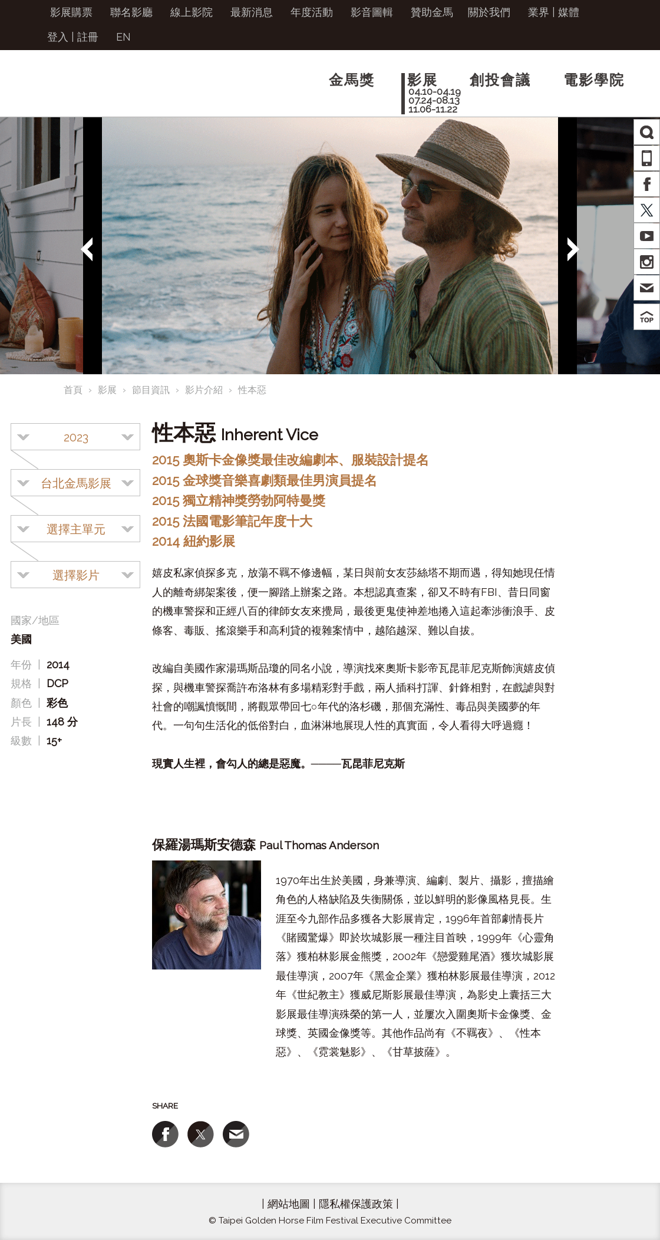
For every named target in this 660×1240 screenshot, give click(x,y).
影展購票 (71, 12)
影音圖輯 (372, 12)
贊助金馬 (432, 12)
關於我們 (489, 12)
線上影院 (191, 12)
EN (123, 37)
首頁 (73, 389)
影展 (107, 389)
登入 (57, 37)
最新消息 (251, 12)
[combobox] (75, 436)
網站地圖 (289, 1204)
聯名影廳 (131, 12)
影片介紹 (204, 389)
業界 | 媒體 (553, 12)
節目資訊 (151, 389)
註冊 (87, 37)
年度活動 (312, 12)
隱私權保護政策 (356, 1204)
